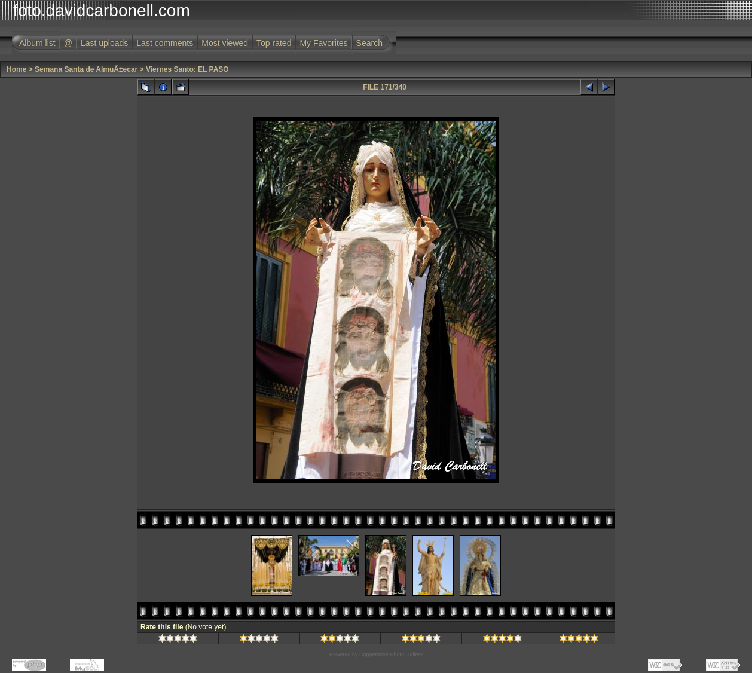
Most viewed (224, 43)
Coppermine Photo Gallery (391, 654)
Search (369, 43)
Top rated (273, 43)
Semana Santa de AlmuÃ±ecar (86, 69)
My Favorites (323, 43)
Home (16, 69)
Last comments (164, 43)
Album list (37, 43)
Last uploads (104, 43)
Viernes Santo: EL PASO (187, 69)
